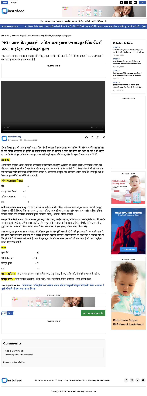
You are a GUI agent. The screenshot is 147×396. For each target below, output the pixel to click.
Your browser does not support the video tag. (53, 107)
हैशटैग (81, 21)
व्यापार (74, 21)
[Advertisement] (53, 73)
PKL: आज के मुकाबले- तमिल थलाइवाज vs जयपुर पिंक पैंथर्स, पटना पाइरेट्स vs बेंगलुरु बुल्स (41, 36)
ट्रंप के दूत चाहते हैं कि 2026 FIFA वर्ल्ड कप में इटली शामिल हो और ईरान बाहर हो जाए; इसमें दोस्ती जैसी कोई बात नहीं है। (127, 74)
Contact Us (49, 380)
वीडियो (87, 21)
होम (42, 21)
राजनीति (67, 21)
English (14, 2)
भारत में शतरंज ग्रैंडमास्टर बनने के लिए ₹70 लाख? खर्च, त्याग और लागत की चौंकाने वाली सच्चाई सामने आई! (127, 62)
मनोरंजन (60, 21)
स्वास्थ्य (47, 21)
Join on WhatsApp (93, 313)
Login (142, 2)
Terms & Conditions (78, 380)
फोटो (93, 21)
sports (116, 47)
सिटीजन (100, 21)
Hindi (5, 2)
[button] (105, 21)
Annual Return (103, 380)
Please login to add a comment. (19, 355)
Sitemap (92, 380)
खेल (53, 21)
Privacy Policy (62, 380)
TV (7, 313)
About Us (38, 380)
